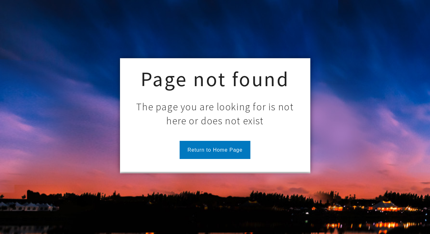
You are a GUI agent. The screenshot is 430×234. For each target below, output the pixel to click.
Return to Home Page (215, 150)
